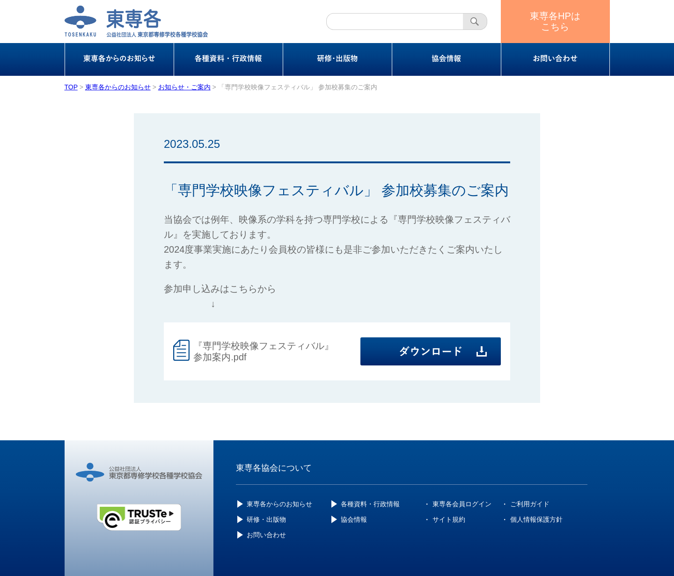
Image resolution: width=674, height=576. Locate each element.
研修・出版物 (266, 519)
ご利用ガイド (529, 504)
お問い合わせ (266, 535)
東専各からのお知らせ (279, 504)
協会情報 (354, 519)
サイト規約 (448, 519)
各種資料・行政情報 (370, 504)
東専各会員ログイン (461, 504)
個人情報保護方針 (536, 519)
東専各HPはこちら (555, 21)
